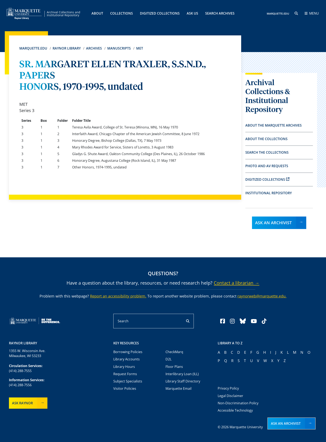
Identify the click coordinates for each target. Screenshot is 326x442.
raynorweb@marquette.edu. (261, 296)
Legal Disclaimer (230, 395)
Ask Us (192, 13)
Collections (121, 13)
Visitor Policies (124, 388)
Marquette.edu (33, 48)
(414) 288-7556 (20, 385)
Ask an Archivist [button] (286, 423)
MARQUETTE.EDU (278, 13)
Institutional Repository (268, 193)
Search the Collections (267, 152)
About (97, 13)
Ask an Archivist (273, 222)
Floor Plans (174, 366)
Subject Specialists (127, 381)
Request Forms (125, 374)
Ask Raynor (22, 403)
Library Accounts (126, 359)
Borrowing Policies (127, 352)
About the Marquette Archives (273, 125)
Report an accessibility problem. (118, 296)
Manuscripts (119, 48)
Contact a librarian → (236, 283)
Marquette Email (178, 388)
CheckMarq (174, 352)
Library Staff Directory (182, 381)
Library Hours (124, 366)
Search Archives (220, 13)
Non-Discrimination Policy (238, 403)
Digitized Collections (160, 13)
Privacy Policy (228, 388)
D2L (168, 359)
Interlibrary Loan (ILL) (182, 374)
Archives (94, 48)
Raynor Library (67, 48)
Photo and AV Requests (266, 166)
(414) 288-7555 (20, 371)
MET (139, 48)
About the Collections (266, 139)
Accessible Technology (235, 410)
